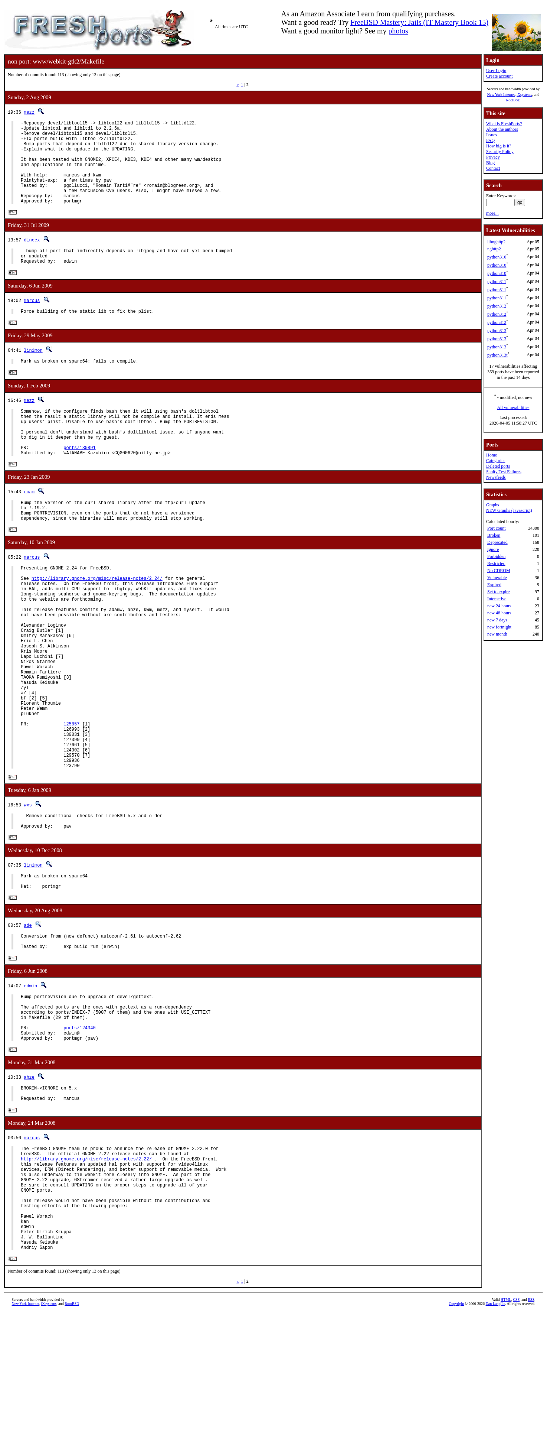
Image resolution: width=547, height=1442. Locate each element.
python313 (496, 330)
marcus (32, 322)
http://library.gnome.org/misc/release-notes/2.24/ (97, 621)
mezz (29, 112)
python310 (496, 257)
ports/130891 (79, 480)
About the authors (502, 129)
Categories (495, 460)
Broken (493, 535)
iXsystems (524, 94)
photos (398, 31)
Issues (491, 134)
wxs (28, 887)
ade (28, 1015)
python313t (497, 355)
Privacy (493, 157)
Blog (490, 162)
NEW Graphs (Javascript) (509, 510)
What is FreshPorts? (504, 123)
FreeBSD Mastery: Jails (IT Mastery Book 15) (419, 22)
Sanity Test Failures (503, 471)
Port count (496, 528)
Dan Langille (495, 1434)
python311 (496, 281)
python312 (496, 306)
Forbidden (496, 556)
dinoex (32, 258)
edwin (30, 1079)
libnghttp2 (496, 241)
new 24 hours (499, 605)
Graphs (492, 504)
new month (497, 634)
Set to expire (498, 591)
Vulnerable (497, 577)
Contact (493, 168)
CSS (516, 1430)
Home (491, 455)
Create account (499, 76)
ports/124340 (79, 1129)
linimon (33, 373)
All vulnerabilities (513, 407)
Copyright (456, 1434)
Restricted (496, 563)
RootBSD (513, 100)
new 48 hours (499, 613)
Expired (494, 584)
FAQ (490, 140)
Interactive (496, 598)
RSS (531, 1430)
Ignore (493, 549)
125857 (71, 798)
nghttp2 (494, 248)
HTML (506, 1430)
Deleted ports (498, 466)
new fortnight (499, 627)
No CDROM (498, 570)
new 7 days (497, 620)
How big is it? (498, 146)
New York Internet (501, 94)
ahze (29, 1181)
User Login (496, 70)
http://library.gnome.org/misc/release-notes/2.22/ (86, 1269)
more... (492, 213)
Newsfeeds (496, 477)
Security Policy (500, 151)
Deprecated (497, 542)
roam (29, 526)
